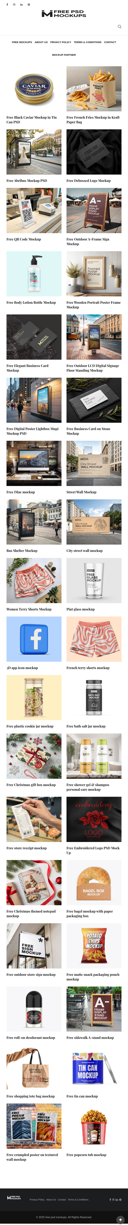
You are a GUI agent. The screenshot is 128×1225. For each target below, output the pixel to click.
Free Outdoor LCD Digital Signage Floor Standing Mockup (92, 369)
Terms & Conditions (87, 42)
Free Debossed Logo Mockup (88, 182)
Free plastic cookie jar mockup (30, 727)
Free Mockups (22, 42)
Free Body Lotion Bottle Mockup (31, 303)
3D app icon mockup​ (22, 669)
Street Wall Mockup (81, 493)
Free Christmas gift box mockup (31, 786)
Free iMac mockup (20, 493)
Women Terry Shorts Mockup (29, 610)
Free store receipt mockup (26, 849)
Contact (110, 42)
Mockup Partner (64, 55)
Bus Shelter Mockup (21, 552)
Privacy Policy (60, 42)
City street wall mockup (84, 552)
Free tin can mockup (82, 1097)
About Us (41, 42)
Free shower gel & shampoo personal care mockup (87, 788)
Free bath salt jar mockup (86, 727)
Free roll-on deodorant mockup (30, 1039)
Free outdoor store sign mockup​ (31, 975)
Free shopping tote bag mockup (30, 1097)
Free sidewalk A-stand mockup (90, 1039)
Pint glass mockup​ (80, 610)
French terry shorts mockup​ (88, 669)
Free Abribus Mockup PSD (26, 182)
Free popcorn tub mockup (86, 1156)
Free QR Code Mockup (23, 240)
